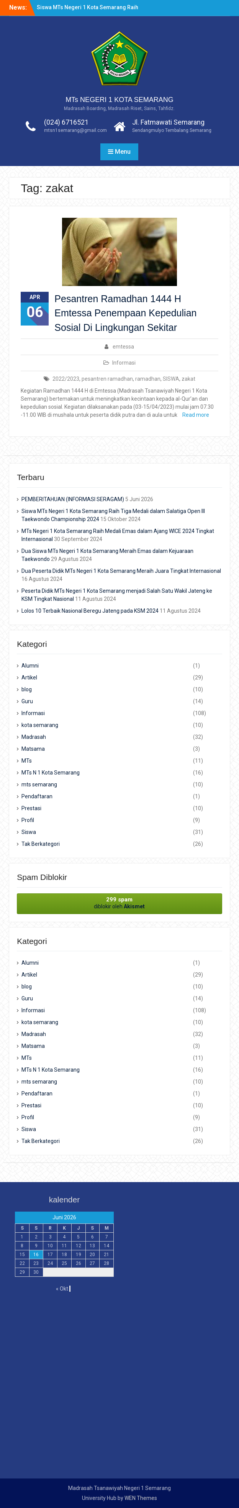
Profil (27, 820)
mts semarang (39, 784)
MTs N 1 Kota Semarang (50, 773)
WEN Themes (140, 1498)
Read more (195, 415)
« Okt (62, 1289)
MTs (26, 761)
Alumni (30, 666)
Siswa (28, 832)
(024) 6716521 (66, 122)
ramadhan (147, 379)
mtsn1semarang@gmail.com (75, 130)
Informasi (124, 363)
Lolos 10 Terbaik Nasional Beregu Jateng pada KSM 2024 (90, 611)
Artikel (29, 677)
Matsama (33, 749)
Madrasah (33, 737)
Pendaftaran (36, 796)
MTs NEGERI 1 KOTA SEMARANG (119, 100)
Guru (27, 701)
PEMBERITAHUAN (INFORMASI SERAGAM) (72, 499)
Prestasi (31, 808)
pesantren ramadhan (107, 379)
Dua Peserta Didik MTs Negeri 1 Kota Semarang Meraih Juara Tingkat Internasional (121, 571)
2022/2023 (65, 379)
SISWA (171, 379)
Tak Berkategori (40, 844)
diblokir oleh (119, 902)
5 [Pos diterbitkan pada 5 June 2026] (78, 1237)
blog (26, 689)
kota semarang (39, 725)
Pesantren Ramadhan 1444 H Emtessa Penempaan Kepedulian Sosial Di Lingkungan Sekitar (125, 313)
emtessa (123, 347)
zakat (188, 379)
